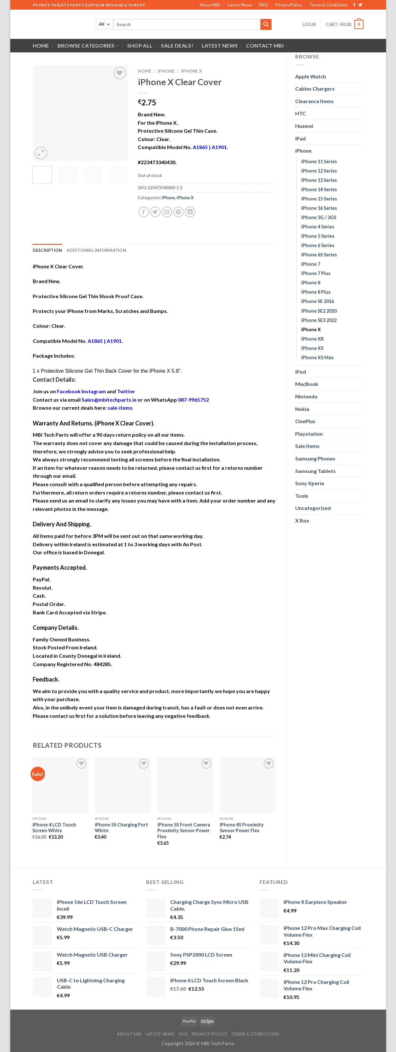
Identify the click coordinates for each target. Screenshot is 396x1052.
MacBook (306, 384)
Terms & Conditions (328, 4)
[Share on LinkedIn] (190, 212)
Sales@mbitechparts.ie (109, 400)
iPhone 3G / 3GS (318, 217)
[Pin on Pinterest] (178, 212)
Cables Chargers (315, 88)
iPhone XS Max (317, 357)
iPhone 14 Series (319, 189)
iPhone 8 (310, 282)
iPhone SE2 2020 (319, 311)
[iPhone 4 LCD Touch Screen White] (60, 785)
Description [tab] (47, 250)
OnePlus (305, 421)
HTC (300, 113)
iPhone (303, 150)
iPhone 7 (310, 264)
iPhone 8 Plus (315, 292)
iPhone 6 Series (317, 245)
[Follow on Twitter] (360, 5)
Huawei (304, 126)
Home (41, 45)
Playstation (309, 434)
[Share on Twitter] (155, 212)
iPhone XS (312, 348)
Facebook (69, 391)
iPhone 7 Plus (315, 273)
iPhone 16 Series (319, 208)
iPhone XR (312, 339)
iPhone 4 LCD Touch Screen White (54, 828)
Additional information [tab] (96, 250)
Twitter (126, 391)
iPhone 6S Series (319, 254)
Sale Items (307, 446)
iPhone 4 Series (317, 226)
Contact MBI (265, 45)
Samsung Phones (315, 458)
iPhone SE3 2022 (319, 320)
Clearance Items (314, 101)
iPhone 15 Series (319, 198)
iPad (300, 138)
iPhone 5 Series (317, 236)
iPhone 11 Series (319, 161)
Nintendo (306, 396)
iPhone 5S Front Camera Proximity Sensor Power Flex (183, 830)
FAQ (263, 4)
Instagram (94, 391)
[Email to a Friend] (167, 212)
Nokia (302, 409)
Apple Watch (310, 76)
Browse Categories (88, 45)
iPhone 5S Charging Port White (121, 828)
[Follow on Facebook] (354, 5)
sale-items (120, 408)
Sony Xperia (309, 483)
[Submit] (265, 24)
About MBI (209, 4)
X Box (302, 520)
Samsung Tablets (315, 471)
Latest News (240, 4)
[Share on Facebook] (143, 212)
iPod (300, 372)
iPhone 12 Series (319, 171)
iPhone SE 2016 (317, 301)
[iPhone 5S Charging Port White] (123, 785)
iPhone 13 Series (319, 180)
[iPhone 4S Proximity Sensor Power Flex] (248, 785)
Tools (301, 496)
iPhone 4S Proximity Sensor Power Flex (242, 828)
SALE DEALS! (177, 45)
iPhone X (311, 329)
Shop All (140, 45)
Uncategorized (313, 508)
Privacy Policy (288, 4)
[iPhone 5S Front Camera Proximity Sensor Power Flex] (185, 785)
